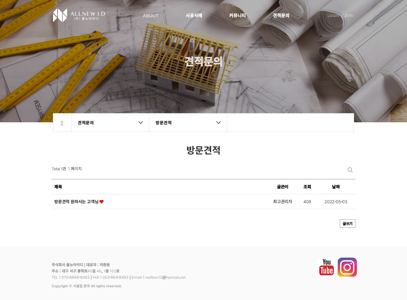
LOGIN (333, 15)
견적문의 (281, 15)
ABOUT (151, 15)
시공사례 (194, 15)
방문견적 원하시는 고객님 (79, 201)
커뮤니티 (237, 15)
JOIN (348, 15)
